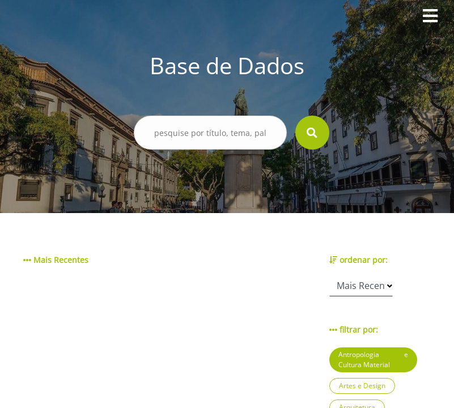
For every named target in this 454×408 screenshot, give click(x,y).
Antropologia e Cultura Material (373, 359)
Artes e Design (362, 385)
